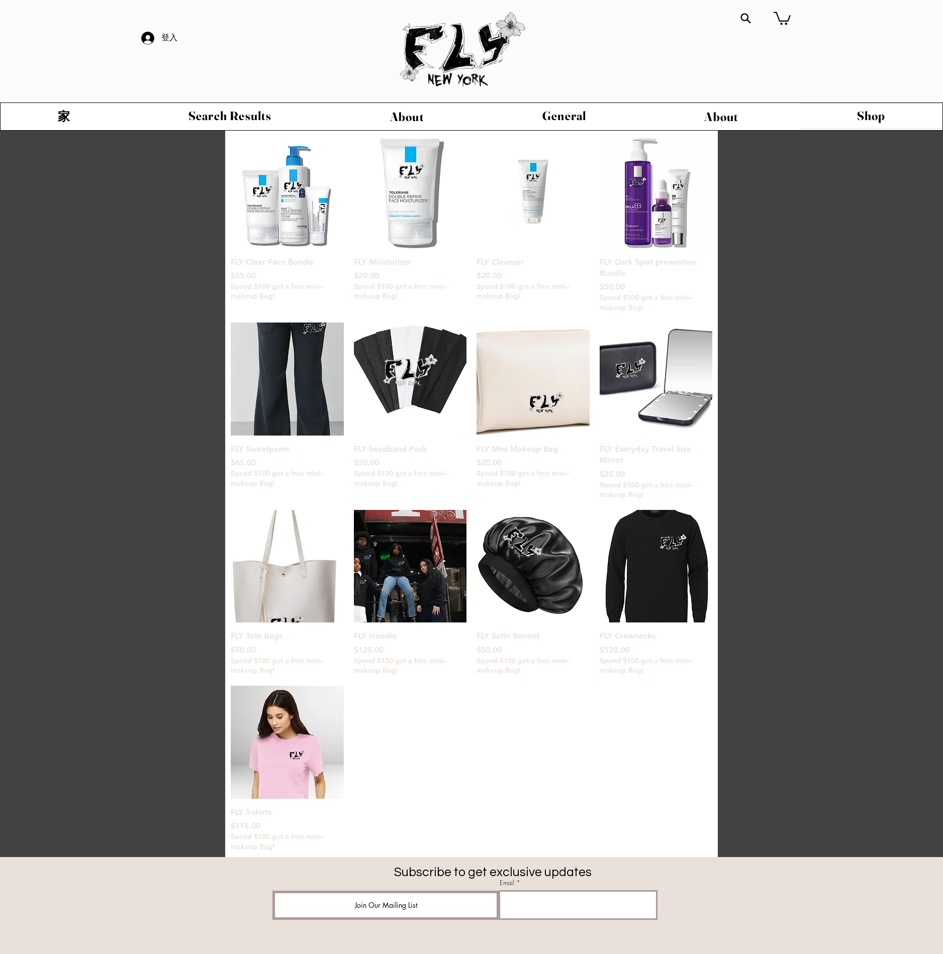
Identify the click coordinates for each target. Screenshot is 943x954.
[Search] (745, 18)
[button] (782, 18)
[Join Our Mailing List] (385, 905)
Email (507, 883)
